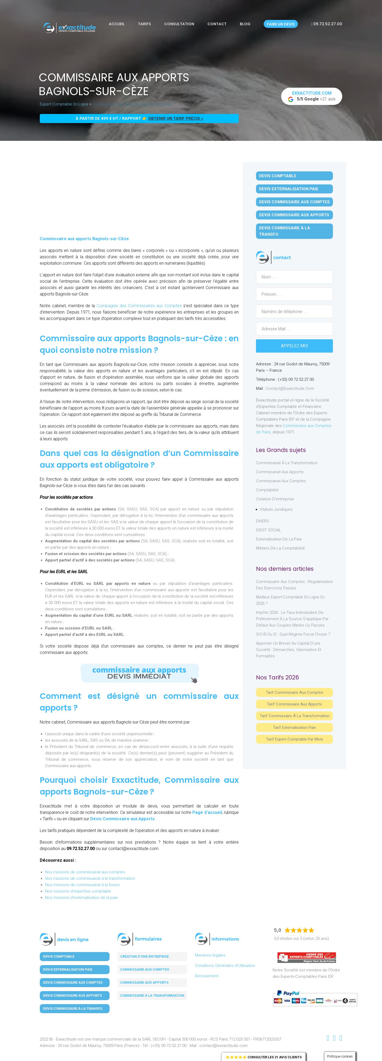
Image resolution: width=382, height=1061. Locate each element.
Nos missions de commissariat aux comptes (85, 872)
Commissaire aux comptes (144, 969)
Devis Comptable (277, 176)
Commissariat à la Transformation (287, 462)
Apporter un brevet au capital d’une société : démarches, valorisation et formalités (288, 649)
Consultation (179, 24)
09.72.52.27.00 (326, 24)
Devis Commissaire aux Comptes (294, 202)
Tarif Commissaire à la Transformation (294, 715)
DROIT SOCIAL (268, 530)
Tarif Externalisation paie (294, 727)
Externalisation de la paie (279, 539)
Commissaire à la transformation (152, 995)
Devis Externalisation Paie (288, 189)
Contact (217, 24)
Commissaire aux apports (144, 982)
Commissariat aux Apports (279, 472)
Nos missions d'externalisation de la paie (81, 897)
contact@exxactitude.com (290, 388)
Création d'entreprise (275, 499)
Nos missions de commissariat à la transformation (90, 878)
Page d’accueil (207, 812)
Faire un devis (281, 24)
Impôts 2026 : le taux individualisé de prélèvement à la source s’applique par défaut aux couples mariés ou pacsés (292, 619)
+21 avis (312, 96)
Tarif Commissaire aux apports (294, 704)
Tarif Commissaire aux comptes (294, 692)
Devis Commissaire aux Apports (122, 818)
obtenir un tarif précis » (175, 118)
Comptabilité (267, 490)
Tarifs (144, 24)
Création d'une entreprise (144, 956)
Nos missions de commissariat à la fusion (82, 884)
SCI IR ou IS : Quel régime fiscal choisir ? (293, 634)
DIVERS (262, 521)
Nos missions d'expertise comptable (78, 891)
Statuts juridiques (276, 509)
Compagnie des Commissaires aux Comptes (138, 305)
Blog (245, 24)
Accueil (117, 24)
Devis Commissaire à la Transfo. (284, 231)
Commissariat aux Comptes (281, 481)
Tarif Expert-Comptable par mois (294, 739)
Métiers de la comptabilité (280, 548)
